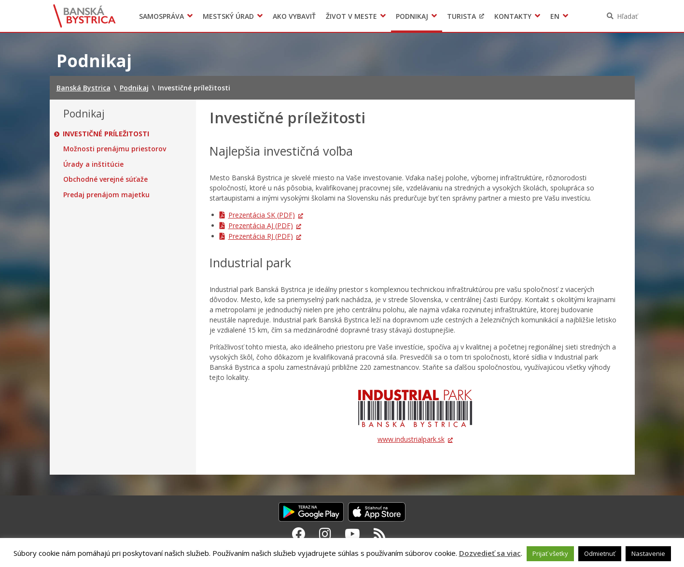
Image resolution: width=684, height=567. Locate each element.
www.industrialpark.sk (411, 439)
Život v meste (351, 16)
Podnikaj (412, 16)
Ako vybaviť (294, 16)
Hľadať (627, 16)
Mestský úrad (228, 16)
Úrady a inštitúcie (93, 164)
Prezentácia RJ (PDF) (260, 236)
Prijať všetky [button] (550, 553)
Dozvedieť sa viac (490, 553)
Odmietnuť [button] (599, 553)
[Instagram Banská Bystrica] (325, 533)
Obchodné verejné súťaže (105, 179)
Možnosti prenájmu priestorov (114, 149)
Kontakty (512, 16)
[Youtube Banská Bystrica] (352, 533)
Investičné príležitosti (106, 134)
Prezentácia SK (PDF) (261, 214)
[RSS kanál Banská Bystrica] (380, 533)
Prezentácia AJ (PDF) (260, 225)
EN (554, 16)
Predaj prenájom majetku (106, 194)
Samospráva (161, 16)
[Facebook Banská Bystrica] (299, 533)
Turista (461, 16)
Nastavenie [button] (648, 553)
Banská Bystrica (84, 16)
